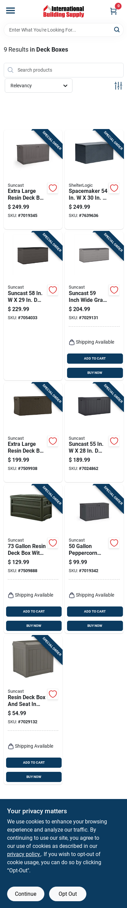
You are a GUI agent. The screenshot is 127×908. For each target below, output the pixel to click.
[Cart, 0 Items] (113, 11)
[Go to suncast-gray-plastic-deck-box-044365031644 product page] (94, 433)
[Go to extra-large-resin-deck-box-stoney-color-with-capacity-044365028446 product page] (33, 180)
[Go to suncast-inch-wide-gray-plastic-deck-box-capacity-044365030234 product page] (94, 306)
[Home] (63, 11)
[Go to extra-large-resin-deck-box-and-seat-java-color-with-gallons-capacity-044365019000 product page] (33, 433)
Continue (25, 894)
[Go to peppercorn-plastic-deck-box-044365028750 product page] (94, 559)
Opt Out (68, 894)
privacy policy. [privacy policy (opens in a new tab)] (24, 854)
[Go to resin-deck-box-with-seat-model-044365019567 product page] (33, 559)
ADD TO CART (95, 358)
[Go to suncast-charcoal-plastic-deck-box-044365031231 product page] (33, 306)
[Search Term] (64, 30)
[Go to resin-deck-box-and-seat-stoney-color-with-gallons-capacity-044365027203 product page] (33, 710)
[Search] (117, 29)
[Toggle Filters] (118, 86)
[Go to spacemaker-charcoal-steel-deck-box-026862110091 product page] (94, 180)
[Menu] (10, 10)
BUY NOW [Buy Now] (94, 373)
